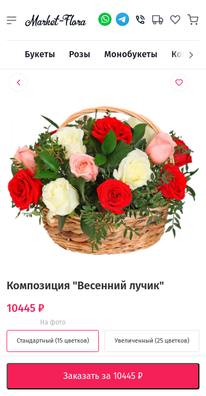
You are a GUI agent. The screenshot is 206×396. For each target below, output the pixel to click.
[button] (11, 20)
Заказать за (111, 376)
